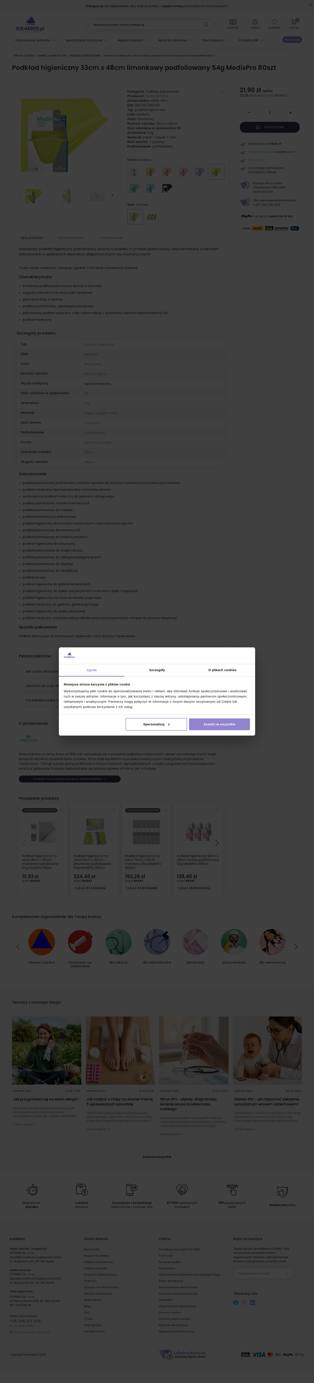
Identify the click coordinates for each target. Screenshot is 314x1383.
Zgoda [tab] (92, 670)
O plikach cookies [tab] (222, 670)
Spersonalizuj (156, 724)
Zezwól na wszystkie (219, 724)
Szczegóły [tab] (157, 670)
